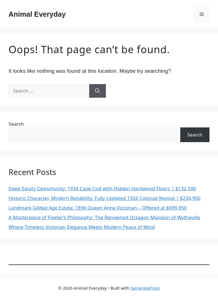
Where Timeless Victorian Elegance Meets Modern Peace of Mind (82, 227)
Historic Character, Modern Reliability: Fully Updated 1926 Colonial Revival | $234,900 (104, 198)
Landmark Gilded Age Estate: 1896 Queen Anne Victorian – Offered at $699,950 (98, 207)
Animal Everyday (37, 14)
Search (16, 124)
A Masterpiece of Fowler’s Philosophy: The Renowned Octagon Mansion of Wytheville (104, 217)
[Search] (97, 91)
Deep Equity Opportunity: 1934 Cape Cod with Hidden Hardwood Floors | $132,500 (102, 188)
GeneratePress (145, 288)
